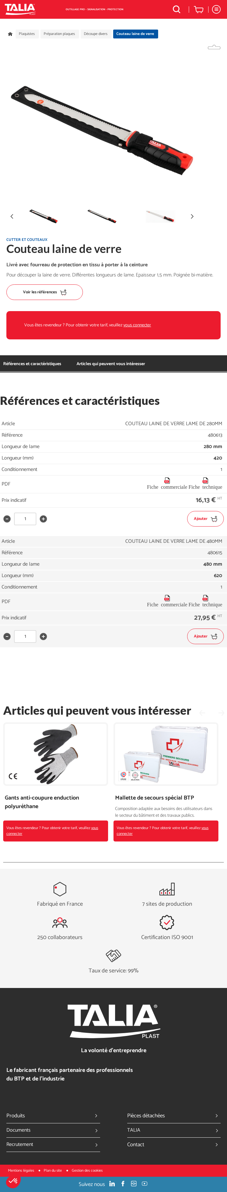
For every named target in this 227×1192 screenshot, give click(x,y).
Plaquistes (27, 34)
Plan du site (53, 1171)
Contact (174, 1144)
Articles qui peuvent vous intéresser (111, 364)
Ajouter (205, 518)
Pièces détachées (174, 1115)
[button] (13, 1181)
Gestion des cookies (87, 1171)
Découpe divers (95, 34)
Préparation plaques (59, 34)
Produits (53, 1115)
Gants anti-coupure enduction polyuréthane (42, 802)
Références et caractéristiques (32, 364)
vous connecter (137, 325)
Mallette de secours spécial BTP (154, 798)
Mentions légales (21, 1171)
